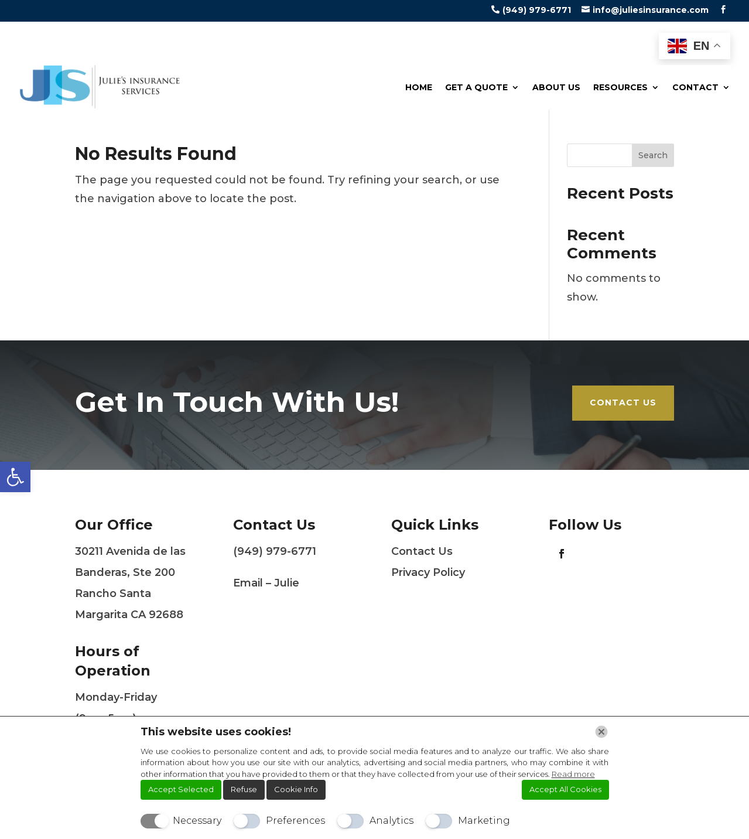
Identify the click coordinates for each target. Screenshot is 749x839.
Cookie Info (296, 789)
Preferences (295, 820)
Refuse (244, 789)
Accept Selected (181, 789)
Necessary (197, 820)
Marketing (484, 820)
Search (653, 155)
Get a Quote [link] (476, 87)
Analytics (391, 820)
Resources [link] (620, 87)
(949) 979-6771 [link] (536, 10)
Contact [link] (695, 87)
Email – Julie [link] (266, 583)
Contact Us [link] (623, 402)
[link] (15, 477)
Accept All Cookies (565, 789)
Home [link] (418, 87)
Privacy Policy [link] (428, 572)
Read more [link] (573, 774)
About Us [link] (556, 87)
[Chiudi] (601, 731)
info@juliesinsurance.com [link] (651, 10)
